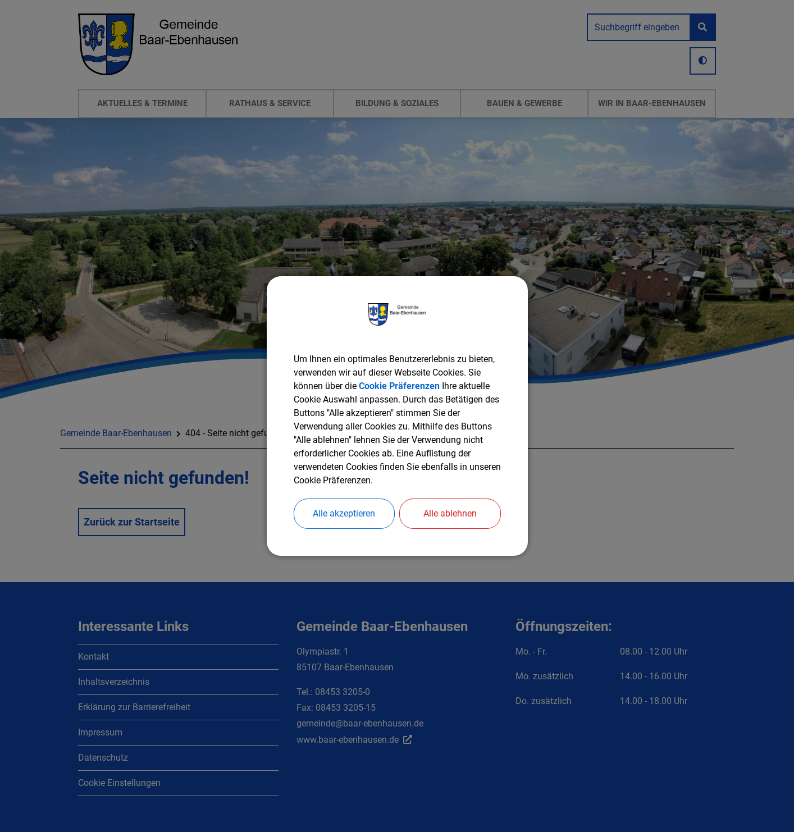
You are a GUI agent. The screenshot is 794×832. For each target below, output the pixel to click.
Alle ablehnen (450, 513)
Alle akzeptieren (344, 513)
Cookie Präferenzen (399, 386)
